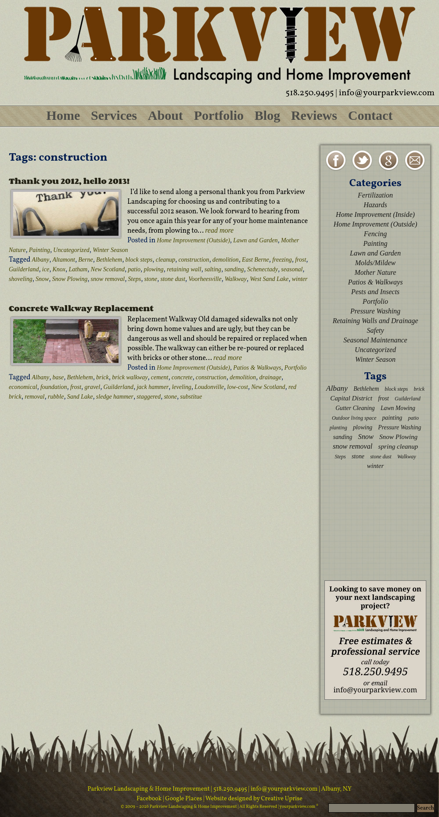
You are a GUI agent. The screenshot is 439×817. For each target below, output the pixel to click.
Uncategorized (71, 250)
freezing (282, 259)
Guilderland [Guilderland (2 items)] (408, 399)
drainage (270, 377)
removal (34, 396)
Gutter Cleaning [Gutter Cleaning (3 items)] (355, 408)
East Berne (255, 259)
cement (160, 377)
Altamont (64, 259)
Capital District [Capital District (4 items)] (351, 398)
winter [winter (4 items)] (375, 465)
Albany (41, 259)
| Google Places (183, 799)
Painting (39, 250)
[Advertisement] (375, 525)
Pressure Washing (375, 311)
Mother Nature (375, 272)
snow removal (108, 279)
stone (151, 279)
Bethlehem (109, 259)
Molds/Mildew (375, 262)
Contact (370, 115)
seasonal (291, 269)
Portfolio (219, 115)
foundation (53, 387)
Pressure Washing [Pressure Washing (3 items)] (399, 427)
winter (300, 279)
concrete (182, 377)
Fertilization (375, 195)
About (165, 115)
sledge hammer (114, 396)
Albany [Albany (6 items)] (337, 388)
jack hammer (153, 387)
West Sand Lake (269, 279)
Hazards (375, 205)
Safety (375, 330)
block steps (139, 259)
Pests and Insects (375, 291)
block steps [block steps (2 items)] (396, 389)
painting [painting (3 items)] (392, 417)
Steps (134, 279)
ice (45, 269)
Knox (59, 269)
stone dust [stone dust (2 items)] (380, 456)
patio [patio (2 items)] (413, 418)
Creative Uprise (281, 799)
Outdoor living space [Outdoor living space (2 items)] (354, 418)
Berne (85, 259)
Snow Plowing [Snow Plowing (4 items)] (398, 436)
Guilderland (24, 269)
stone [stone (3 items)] (358, 456)
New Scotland (108, 269)
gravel (92, 387)
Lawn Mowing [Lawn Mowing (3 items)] (398, 408)
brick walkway (130, 377)
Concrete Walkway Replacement (81, 308)
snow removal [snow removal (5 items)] (352, 446)
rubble (56, 396)
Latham (77, 269)
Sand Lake (80, 396)
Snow (42, 279)
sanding (234, 269)
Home (63, 115)
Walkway (236, 279)
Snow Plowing (70, 279)
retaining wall (184, 269)
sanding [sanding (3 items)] (342, 437)
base (58, 377)
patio (134, 269)
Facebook (150, 799)
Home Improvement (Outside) (193, 240)
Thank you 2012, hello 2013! (69, 180)
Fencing (375, 234)
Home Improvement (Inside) (375, 214)
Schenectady (262, 269)
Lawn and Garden (255, 240)
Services (114, 115)
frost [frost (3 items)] (383, 398)
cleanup (165, 259)
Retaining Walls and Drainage (375, 320)
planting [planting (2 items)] (338, 428)
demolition (225, 259)
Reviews (314, 115)
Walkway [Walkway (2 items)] (406, 456)
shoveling (20, 279)
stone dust (172, 279)
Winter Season (110, 250)
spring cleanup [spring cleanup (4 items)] (398, 446)
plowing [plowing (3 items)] (362, 427)
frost (300, 259)
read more (219, 230)
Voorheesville (204, 279)
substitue (191, 396)
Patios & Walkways (257, 367)
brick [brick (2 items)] (419, 389)
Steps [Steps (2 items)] (340, 456)
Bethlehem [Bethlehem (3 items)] (366, 388)
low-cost (237, 387)
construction (193, 259)
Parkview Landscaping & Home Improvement (148, 789)
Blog (267, 115)
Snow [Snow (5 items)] (365, 436)
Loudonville (209, 387)
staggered (149, 396)
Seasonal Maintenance (375, 340)
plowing (153, 269)
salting (213, 269)
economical (23, 387)
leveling (181, 387)
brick (102, 377)
